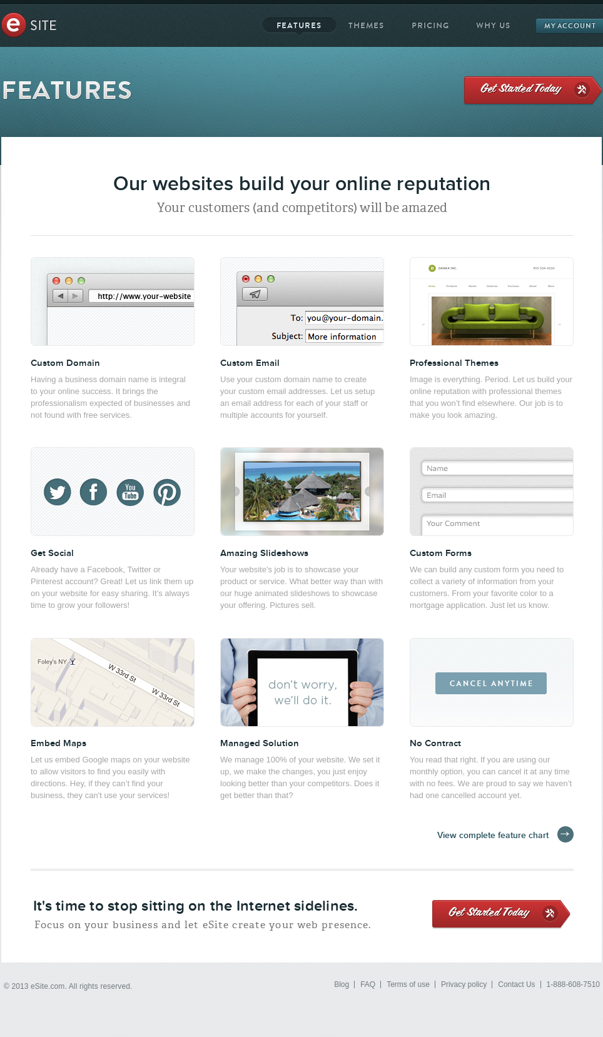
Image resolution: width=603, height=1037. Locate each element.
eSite (28, 25)
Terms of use (408, 984)
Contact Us (516, 984)
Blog (341, 984)
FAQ (367, 984)
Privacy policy (464, 984)
